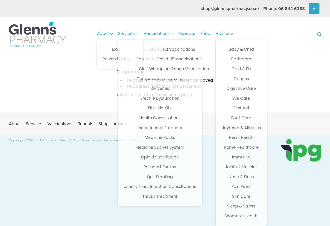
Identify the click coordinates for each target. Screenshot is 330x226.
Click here (126, 95)
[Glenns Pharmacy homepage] (40, 34)
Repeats (186, 34)
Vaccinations (158, 34)
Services (128, 34)
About (105, 34)
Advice (224, 34)
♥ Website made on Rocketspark (117, 140)
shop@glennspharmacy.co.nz (230, 8)
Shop (205, 34)
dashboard (47, 140)
